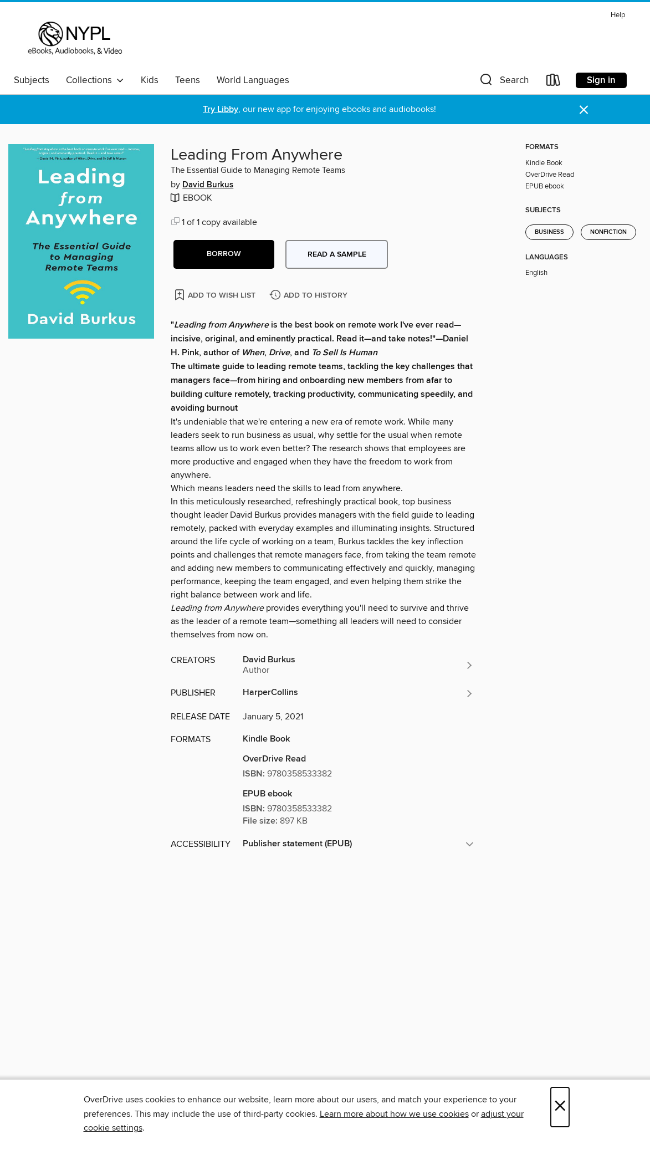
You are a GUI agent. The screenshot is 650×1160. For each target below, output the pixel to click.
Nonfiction (608, 232)
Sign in (601, 80)
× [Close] (560, 1107)
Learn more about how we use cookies (394, 1114)
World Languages (253, 80)
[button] (503, 82)
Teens (187, 80)
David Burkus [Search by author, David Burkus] (207, 185)
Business (549, 232)
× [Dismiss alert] (584, 110)
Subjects (31, 80)
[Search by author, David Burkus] (358, 665)
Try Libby (220, 109)
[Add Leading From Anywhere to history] (309, 296)
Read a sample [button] (337, 254)
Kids (149, 80)
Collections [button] (95, 80)
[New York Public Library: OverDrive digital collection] (74, 38)
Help (618, 15)
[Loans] (553, 82)
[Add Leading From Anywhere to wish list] (215, 294)
